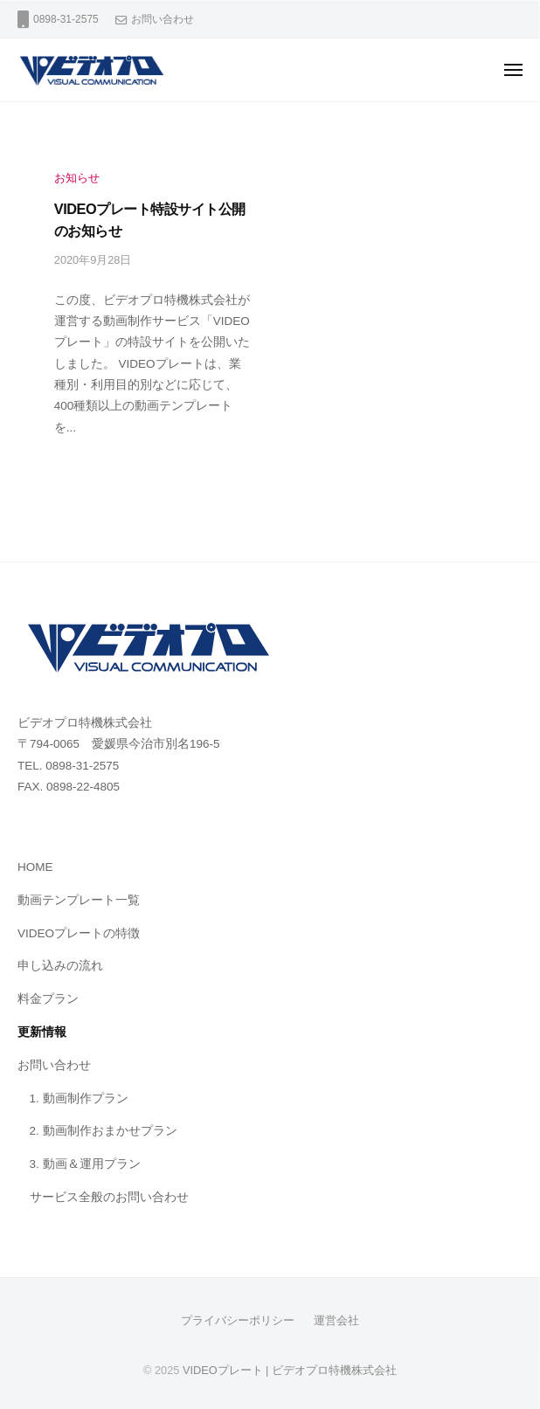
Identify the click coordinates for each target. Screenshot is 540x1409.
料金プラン (48, 998)
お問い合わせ (162, 19)
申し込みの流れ (60, 965)
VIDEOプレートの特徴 (78, 933)
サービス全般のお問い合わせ (109, 1197)
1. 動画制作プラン (79, 1098)
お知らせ (77, 177)
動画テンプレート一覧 (78, 900)
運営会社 (336, 1320)
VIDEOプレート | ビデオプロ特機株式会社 (290, 1370)
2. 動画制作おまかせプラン (103, 1130)
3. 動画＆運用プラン (85, 1164)
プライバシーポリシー (237, 1320)
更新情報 (41, 1032)
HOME (35, 867)
